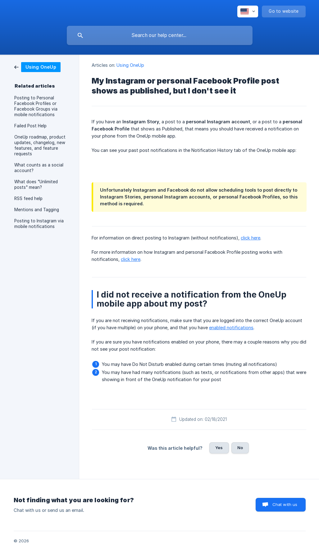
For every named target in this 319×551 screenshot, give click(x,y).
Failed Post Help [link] (30, 125)
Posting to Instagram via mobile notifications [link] (39, 223)
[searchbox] (160, 35)
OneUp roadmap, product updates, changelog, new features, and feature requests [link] (40, 145)
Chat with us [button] (285, 504)
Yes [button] (219, 447)
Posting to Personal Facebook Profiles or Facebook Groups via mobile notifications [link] (35, 106)
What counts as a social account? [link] (38, 167)
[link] (37, 67)
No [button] (240, 447)
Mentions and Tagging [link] (36, 209)
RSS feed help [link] (28, 198)
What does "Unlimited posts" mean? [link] (36, 184)
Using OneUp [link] (130, 65)
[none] (247, 11)
